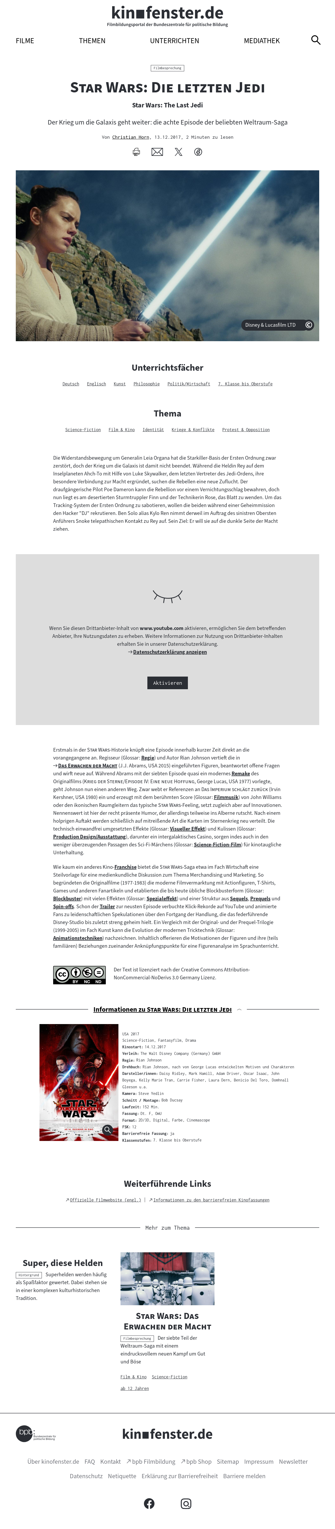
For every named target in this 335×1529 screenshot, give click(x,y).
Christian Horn (130, 137)
